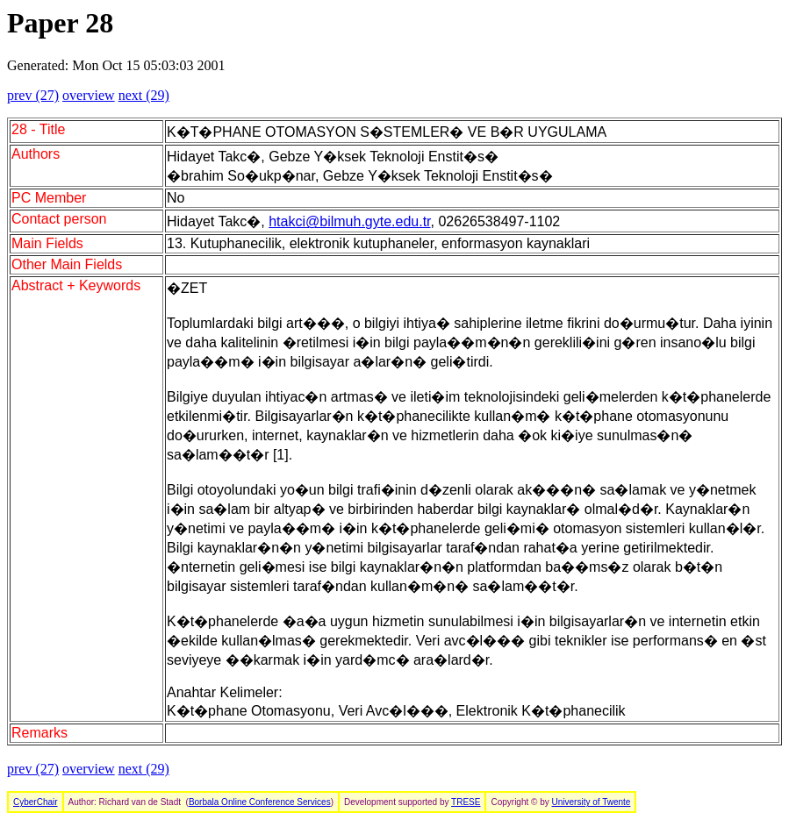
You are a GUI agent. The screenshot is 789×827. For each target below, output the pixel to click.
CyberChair (35, 802)
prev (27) (33, 95)
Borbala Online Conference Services (260, 802)
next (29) (143, 95)
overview (88, 95)
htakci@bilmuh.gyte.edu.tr (349, 221)
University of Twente (591, 802)
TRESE (465, 802)
